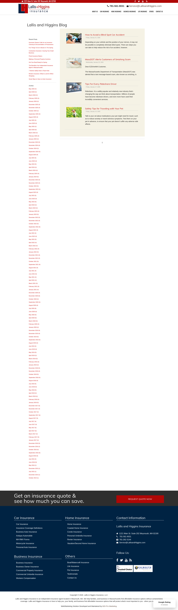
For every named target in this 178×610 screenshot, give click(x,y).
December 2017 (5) (34, 405)
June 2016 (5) (33, 462)
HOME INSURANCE (116, 11)
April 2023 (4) (33, 205)
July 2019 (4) (32, 346)
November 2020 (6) (34, 296)
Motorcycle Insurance (25, 543)
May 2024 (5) (32, 164)
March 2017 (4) (33, 434)
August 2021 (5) (33, 267)
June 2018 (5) (33, 387)
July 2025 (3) (32, 120)
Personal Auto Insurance (26, 547)
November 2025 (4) (34, 107)
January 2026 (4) (34, 101)
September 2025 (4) (34, 114)
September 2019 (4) (34, 339)
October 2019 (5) (34, 336)
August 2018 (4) (33, 380)
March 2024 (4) (33, 170)
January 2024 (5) (34, 176)
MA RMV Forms (23, 540)
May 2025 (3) (32, 126)
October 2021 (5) (34, 261)
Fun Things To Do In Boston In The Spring (41, 47)
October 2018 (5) (34, 374)
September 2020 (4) (34, 302)
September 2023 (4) (34, 189)
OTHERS (151, 11)
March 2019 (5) (33, 358)
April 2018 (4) (33, 393)
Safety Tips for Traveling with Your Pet (104, 108)
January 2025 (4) (34, 139)
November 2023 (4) (34, 183)
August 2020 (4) (33, 305)
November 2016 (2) (34, 446)
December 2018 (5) (34, 368)
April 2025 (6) (33, 129)
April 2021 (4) (33, 280)
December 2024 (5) (34, 142)
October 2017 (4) (34, 412)
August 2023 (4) (33, 192)
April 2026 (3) (33, 92)
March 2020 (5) (33, 321)
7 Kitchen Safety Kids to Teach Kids (39, 70)
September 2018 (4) (34, 377)
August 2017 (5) (33, 418)
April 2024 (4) (33, 167)
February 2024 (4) (34, 173)
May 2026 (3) (32, 89)
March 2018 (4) (33, 396)
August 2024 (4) (33, 154)
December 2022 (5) (34, 217)
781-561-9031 (125, 537)
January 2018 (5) (34, 402)
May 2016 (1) (32, 465)
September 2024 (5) (34, 151)
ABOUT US (95, 11)
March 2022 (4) (33, 245)
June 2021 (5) (33, 274)
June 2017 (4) (33, 424)
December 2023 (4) (34, 179)
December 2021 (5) (34, 255)
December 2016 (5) (34, 443)
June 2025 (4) (33, 123)
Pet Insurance (73, 570)
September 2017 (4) (34, 415)
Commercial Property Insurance (29, 570)
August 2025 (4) (33, 117)
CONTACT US (159, 11)
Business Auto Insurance (26, 532)
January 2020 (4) (34, 327)
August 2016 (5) (33, 456)
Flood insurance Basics (35, 56)
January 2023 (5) (34, 214)
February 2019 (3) (34, 362)
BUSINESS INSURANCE (130, 11)
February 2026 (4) (34, 98)
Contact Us (72, 578)
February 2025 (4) (34, 136)
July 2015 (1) (32, 471)
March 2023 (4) (33, 208)
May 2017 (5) (32, 427)
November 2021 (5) (34, 258)
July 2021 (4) (32, 270)
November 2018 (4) (34, 371)
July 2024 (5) (32, 158)
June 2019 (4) (33, 349)
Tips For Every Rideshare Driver (101, 84)
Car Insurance (22, 524)
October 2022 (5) (34, 223)
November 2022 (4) (34, 220)
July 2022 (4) (32, 233)
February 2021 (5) (34, 286)
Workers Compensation (26, 578)
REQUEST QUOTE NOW (140, 499)
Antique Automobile (24, 536)
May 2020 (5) (32, 314)
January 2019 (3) (34, 365)
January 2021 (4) (34, 289)
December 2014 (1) (34, 474)
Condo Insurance (74, 532)
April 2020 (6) (33, 318)
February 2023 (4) (34, 211)
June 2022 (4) (33, 236)
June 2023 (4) (33, 198)
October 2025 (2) (34, 110)
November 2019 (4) (34, 333)
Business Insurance (24, 563)
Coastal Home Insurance (77, 528)
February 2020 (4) (34, 324)
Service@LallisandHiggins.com (145, 6)
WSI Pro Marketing (109, 606)
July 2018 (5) (32, 383)
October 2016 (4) (34, 449)
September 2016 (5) (34, 452)
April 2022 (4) (33, 242)
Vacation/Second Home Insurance (81, 543)
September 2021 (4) (34, 264)
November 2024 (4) (34, 145)
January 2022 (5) (34, 252)
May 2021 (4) (32, 277)
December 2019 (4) (34, 330)
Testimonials (72, 574)
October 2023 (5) (34, 186)
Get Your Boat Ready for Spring (38, 62)
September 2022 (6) (34, 227)
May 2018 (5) (32, 390)
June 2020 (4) (33, 311)
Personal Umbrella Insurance (79, 536)
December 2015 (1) (34, 468)
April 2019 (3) (33, 355)
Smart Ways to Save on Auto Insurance (40, 79)
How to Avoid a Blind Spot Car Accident (104, 34)
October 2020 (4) (34, 299)
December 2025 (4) (34, 104)
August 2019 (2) (33, 343)
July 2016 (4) (32, 459)
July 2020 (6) (32, 308)
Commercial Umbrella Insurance (29, 574)
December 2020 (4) (34, 292)
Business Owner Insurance (27, 567)
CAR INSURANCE (104, 11)
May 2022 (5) (32, 239)
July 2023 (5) (32, 195)
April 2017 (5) (33, 431)
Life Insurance (73, 566)
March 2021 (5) (33, 283)
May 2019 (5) (32, 352)
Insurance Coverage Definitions (29, 528)
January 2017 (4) (34, 440)
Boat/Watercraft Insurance (78, 563)
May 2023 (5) (32, 201)
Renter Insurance (74, 540)
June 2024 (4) (33, 161)
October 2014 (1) (34, 478)
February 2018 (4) (34, 399)
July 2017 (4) (32, 421)
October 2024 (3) (34, 148)
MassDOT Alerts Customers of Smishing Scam (108, 59)
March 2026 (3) (33, 95)
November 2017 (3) (34, 408)
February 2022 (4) (34, 248)
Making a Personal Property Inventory (40, 59)
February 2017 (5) (34, 437)
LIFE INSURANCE (142, 11)
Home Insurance (74, 524)
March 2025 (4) (33, 132)
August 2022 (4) (33, 230)
